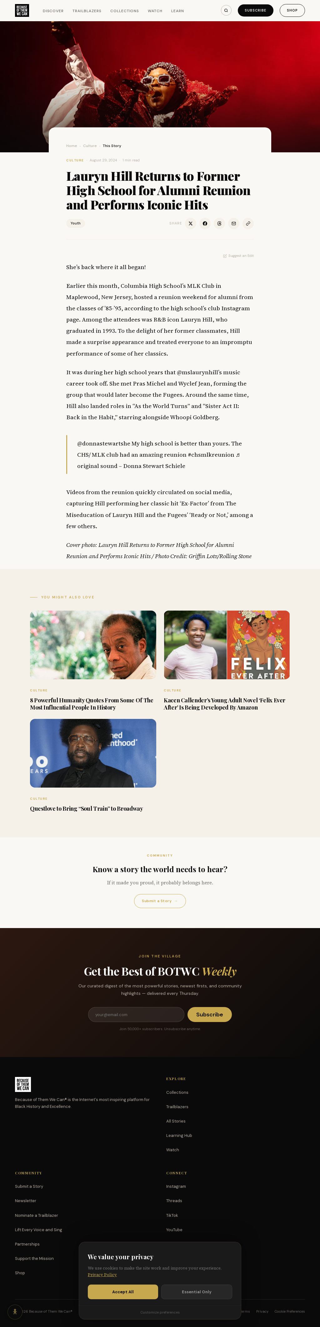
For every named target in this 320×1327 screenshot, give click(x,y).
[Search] (226, 10)
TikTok (172, 1215)
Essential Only (197, 1292)
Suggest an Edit (238, 255)
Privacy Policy (102, 1274)
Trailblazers (87, 10)
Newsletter (25, 1200)
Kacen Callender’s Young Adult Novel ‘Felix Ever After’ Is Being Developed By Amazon (224, 703)
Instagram (176, 1186)
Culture (90, 145)
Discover (53, 10)
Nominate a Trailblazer (36, 1215)
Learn (177, 10)
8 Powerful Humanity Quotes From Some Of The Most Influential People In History (91, 703)
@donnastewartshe (103, 443)
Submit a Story (160, 901)
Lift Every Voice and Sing (38, 1229)
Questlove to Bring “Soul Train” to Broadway (86, 808)
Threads (174, 1200)
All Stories (176, 1121)
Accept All (123, 1292)
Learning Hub (179, 1135)
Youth (76, 223)
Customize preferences (160, 1312)
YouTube (174, 1229)
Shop (292, 10)
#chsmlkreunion (211, 454)
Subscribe (256, 10)
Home (71, 145)
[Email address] (136, 1014)
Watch (155, 10)
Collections (124, 10)
